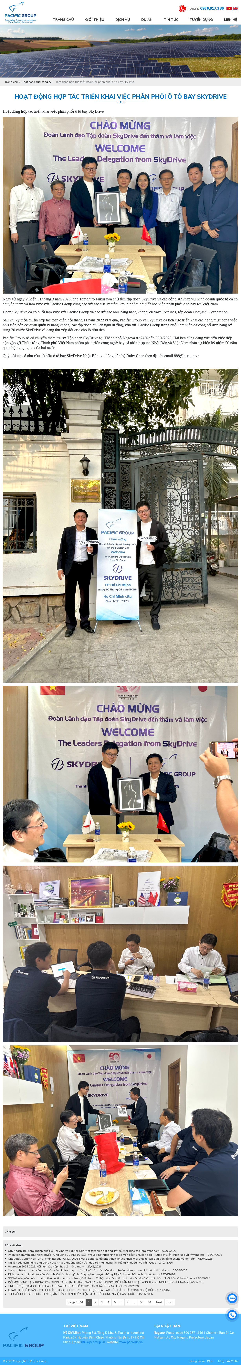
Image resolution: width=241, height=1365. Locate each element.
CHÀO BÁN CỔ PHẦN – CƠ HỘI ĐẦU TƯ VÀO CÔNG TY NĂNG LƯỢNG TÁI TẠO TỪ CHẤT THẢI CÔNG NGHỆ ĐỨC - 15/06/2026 (89, 1290)
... (134, 1302)
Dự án (146, 19)
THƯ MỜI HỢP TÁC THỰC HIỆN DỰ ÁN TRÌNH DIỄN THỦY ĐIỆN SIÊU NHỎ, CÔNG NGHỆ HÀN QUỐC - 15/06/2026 (80, 1294)
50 (141, 1302)
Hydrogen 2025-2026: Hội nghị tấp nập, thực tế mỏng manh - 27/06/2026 (54, 1266)
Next (159, 1302)
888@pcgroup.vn (93, 1342)
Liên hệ (230, 19)
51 (149, 1302)
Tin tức (171, 19)
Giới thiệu (94, 19)
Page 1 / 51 (75, 1302)
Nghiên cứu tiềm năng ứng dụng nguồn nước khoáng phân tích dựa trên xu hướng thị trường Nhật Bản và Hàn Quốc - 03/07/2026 (90, 1262)
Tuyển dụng (201, 19)
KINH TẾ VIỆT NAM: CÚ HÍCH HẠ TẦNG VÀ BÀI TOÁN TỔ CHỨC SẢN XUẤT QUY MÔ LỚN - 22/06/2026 (73, 1286)
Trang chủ (63, 19)
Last (170, 1302)
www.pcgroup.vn (131, 1342)
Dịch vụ (122, 19)
